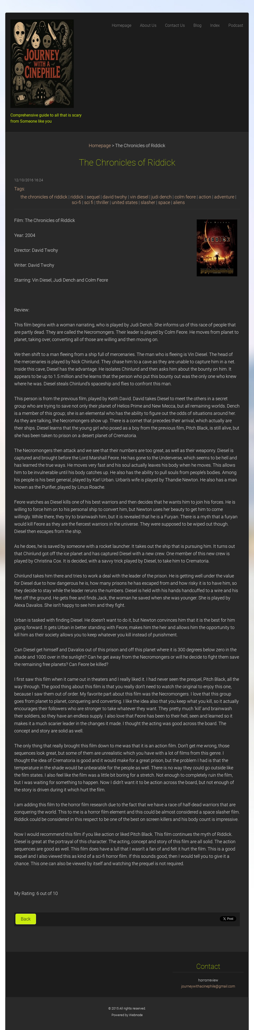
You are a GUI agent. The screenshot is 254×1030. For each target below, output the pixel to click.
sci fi (88, 202)
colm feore (185, 196)
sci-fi (76, 202)
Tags (19, 188)
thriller (102, 202)
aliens (179, 202)
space (164, 202)
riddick (77, 196)
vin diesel (139, 196)
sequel (93, 196)
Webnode (136, 1015)
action (205, 196)
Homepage (100, 145)
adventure (224, 196)
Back (26, 919)
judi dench (161, 196)
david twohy (115, 196)
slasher (148, 202)
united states (125, 202)
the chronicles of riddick (44, 196)
